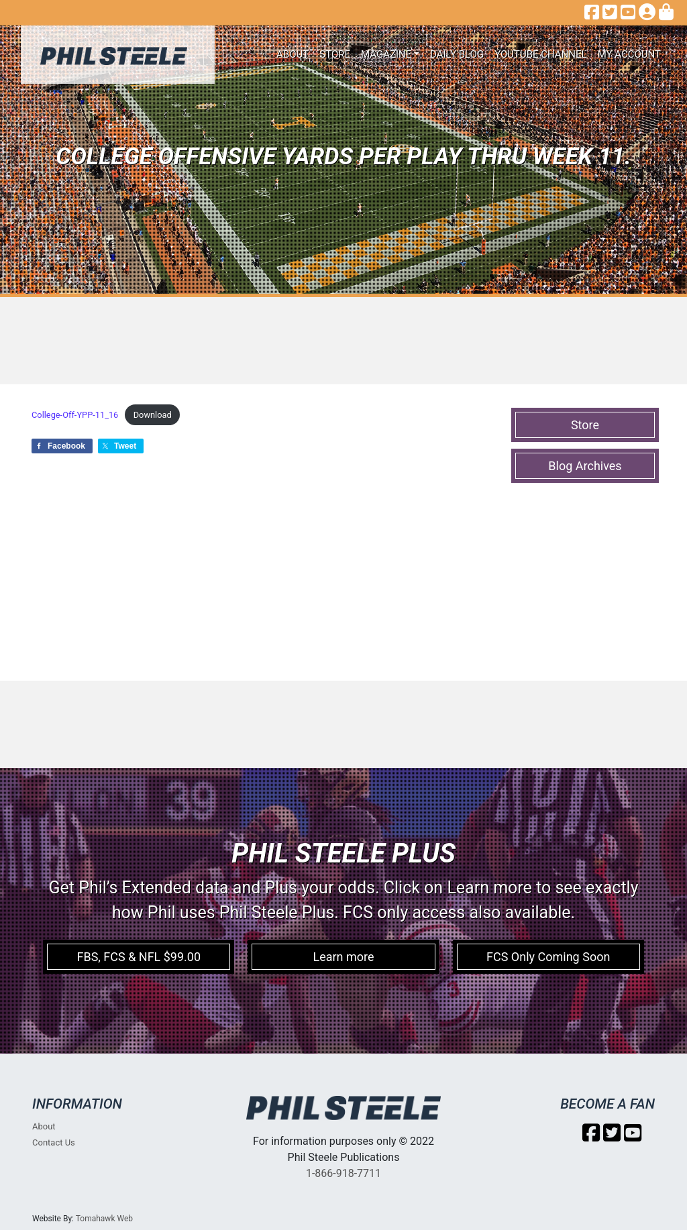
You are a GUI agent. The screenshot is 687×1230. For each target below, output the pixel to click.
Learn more (343, 957)
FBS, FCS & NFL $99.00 (138, 957)
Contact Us (53, 1142)
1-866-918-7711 (343, 1173)
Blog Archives (584, 466)
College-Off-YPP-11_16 (75, 415)
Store (334, 54)
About (292, 54)
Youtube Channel (540, 54)
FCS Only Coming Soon (548, 957)
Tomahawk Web (104, 1218)
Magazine (386, 54)
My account (629, 54)
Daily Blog (457, 54)
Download (153, 415)
